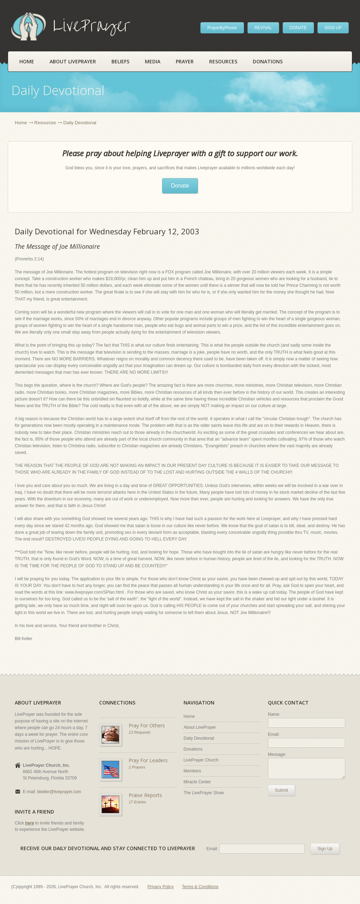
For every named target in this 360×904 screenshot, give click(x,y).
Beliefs (120, 61)
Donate (180, 186)
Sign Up (325, 848)
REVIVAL (263, 27)
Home (26, 61)
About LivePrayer (73, 61)
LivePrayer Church (201, 760)
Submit (281, 790)
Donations (268, 61)
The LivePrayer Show (204, 792)
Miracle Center (197, 781)
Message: (277, 754)
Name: (274, 714)
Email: (273, 734)
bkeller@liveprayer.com (59, 791)
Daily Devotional (199, 738)
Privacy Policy (161, 886)
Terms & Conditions (200, 886)
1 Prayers (137, 767)
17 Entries (137, 802)
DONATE (298, 27)
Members (192, 771)
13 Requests (139, 732)
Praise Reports (145, 795)
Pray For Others (147, 725)
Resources (223, 61)
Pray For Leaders (148, 760)
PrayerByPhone (222, 27)
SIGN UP (333, 27)
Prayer (185, 61)
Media (152, 61)
